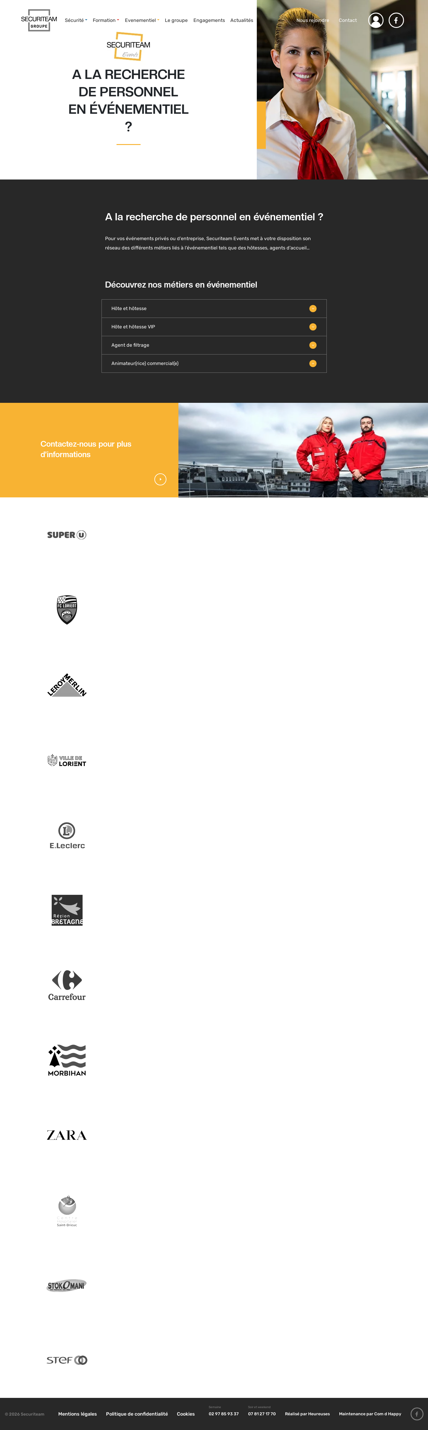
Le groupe (176, 20)
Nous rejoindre (312, 20)
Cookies (186, 1413)
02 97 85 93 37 (224, 1413)
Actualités (241, 20)
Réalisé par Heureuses (307, 1413)
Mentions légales (77, 1413)
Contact (348, 20)
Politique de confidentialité (137, 1413)
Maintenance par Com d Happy (370, 1413)
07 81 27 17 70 (262, 1413)
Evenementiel (140, 20)
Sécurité (74, 20)
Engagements (209, 20)
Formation (104, 20)
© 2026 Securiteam (24, 1414)
